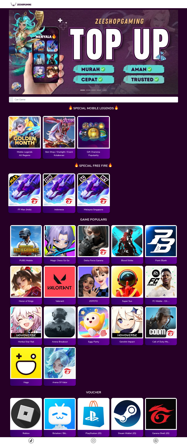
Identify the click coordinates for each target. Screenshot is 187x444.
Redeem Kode (169, 4)
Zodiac (129, 4)
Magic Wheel (111, 4)
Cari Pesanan (147, 4)
